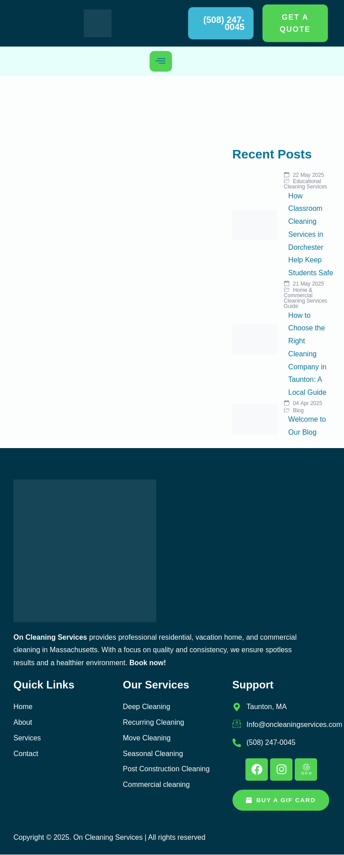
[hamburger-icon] (161, 61)
